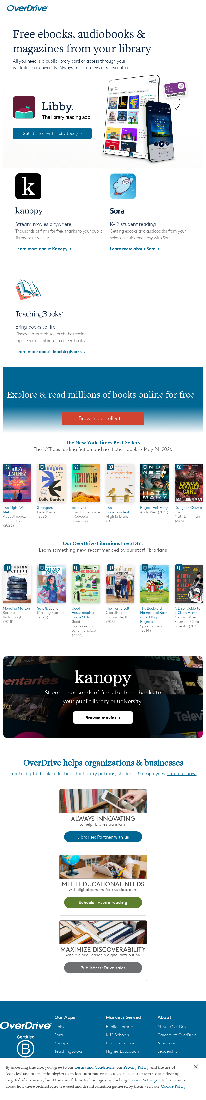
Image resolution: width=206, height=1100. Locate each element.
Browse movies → (103, 717)
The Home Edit (117, 608)
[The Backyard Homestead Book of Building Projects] (154, 603)
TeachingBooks (68, 1051)
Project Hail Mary (153, 507)
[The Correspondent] (120, 503)
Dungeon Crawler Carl (188, 509)
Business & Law (120, 1043)
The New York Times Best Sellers (103, 442)
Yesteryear (79, 507)
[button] (77, 1017)
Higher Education (122, 1051)
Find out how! (182, 773)
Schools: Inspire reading (103, 902)
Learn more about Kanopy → (43, 248)
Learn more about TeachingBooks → (50, 351)
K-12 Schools (117, 1034)
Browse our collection (103, 418)
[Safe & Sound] (51, 603)
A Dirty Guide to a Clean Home (187, 610)
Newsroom (168, 1043)
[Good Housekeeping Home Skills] (86, 603)
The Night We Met (13, 509)
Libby (60, 1026)
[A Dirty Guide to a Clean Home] (189, 603)
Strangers (45, 507)
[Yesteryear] (86, 503)
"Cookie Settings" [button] (143, 1080)
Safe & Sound (48, 608)
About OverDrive (173, 1026)
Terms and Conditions (95, 1068)
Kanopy (61, 1043)
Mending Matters (16, 608)
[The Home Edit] (120, 603)
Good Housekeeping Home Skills (83, 612)
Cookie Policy (173, 1087)
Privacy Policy (135, 1068)
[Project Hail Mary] (154, 503)
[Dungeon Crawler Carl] (189, 503)
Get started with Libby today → (52, 133)
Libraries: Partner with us (103, 836)
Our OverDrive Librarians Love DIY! (103, 543)
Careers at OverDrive (177, 1034)
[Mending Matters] (17, 603)
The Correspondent (117, 509)
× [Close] (196, 1067)
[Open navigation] (197, 8)
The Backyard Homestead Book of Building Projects (153, 615)
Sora (59, 1034)
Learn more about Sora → (135, 248)
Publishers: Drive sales (103, 967)
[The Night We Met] (17, 503)
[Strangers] (51, 503)
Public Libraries (120, 1026)
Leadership (168, 1051)
